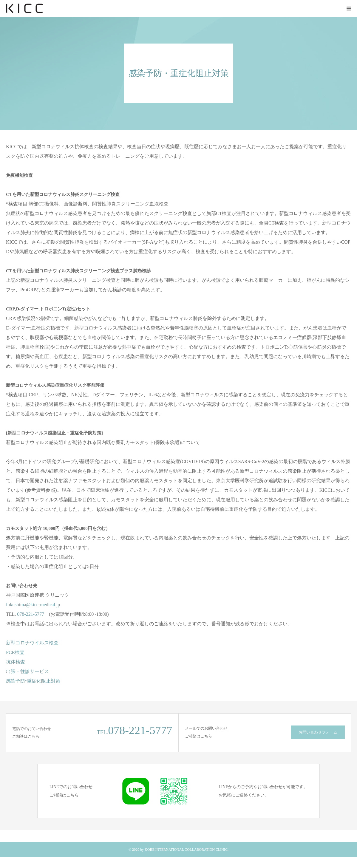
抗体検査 (15, 661)
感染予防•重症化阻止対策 (33, 680)
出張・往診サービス (27, 671)
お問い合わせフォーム (318, 732)
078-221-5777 (30, 614)
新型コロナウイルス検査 (32, 642)
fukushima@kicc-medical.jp (33, 604)
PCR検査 (15, 652)
